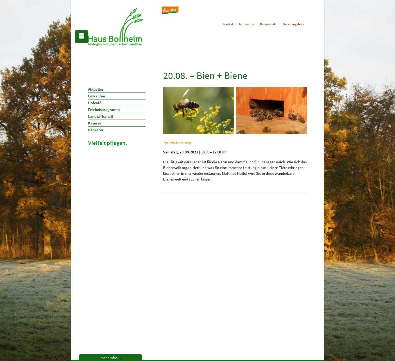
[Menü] (81, 36)
